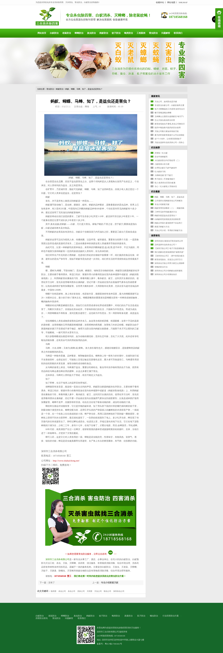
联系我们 (178, 33)
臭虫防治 (91, 33)
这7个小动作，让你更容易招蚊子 (168, 139)
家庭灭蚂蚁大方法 (162, 227)
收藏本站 (160, 2)
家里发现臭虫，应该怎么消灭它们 (168, 259)
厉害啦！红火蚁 (161, 153)
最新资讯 (155, 96)
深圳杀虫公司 (118, 591)
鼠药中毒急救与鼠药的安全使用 (168, 128)
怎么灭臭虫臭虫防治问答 (165, 120)
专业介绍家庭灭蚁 (109, 582)
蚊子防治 (116, 33)
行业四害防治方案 (171, 616)
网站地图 (171, 2)
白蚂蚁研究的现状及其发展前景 (168, 219)
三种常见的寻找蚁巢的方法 (166, 212)
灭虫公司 (98, 591)
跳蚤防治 (129, 616)
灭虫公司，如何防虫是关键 (166, 101)
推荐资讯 (155, 235)
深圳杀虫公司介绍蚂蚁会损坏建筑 (168, 271)
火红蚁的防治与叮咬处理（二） (168, 160)
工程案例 (141, 33)
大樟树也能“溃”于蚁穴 (164, 175)
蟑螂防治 (79, 33)
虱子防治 (141, 616)
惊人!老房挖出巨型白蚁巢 (165, 183)
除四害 (53, 591)
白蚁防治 (54, 33)
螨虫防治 (154, 616)
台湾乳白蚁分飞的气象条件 (166, 168)
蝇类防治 (128, 33)
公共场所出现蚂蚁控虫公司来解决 (168, 201)
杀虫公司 (62, 591)
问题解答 (165, 33)
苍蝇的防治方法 (161, 267)
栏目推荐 (155, 147)
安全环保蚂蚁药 (161, 157)
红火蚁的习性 (160, 171)
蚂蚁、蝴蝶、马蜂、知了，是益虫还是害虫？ (84, 89)
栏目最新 (155, 191)
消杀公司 (81, 591)
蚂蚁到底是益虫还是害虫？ (166, 215)
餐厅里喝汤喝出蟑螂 (163, 113)
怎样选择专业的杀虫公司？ (166, 245)
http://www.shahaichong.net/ (66, 460)
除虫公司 (107, 591)
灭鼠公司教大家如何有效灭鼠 (167, 131)
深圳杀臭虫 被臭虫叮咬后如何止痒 (169, 241)
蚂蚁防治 (103, 33)
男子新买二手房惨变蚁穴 (165, 179)
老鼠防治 (66, 33)
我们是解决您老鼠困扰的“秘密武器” (169, 252)
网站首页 (41, 33)
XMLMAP (183, 2)
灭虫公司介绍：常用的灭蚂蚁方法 (168, 230)
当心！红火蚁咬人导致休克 (166, 186)
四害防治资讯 (42, 618)
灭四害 (89, 591)
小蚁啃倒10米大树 (162, 164)
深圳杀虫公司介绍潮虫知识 (166, 274)
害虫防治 (153, 33)
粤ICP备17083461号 (113, 644)
